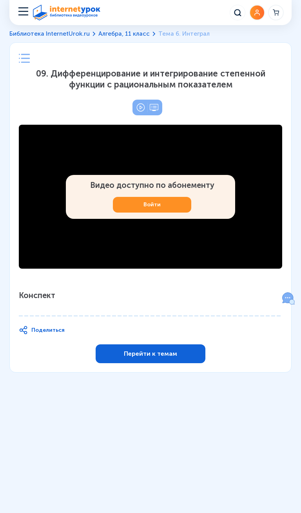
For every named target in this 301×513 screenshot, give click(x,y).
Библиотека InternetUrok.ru (49, 33)
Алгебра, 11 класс (124, 33)
